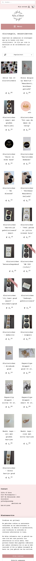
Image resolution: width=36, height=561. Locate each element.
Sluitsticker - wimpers (27, 333)
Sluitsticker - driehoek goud (9, 366)
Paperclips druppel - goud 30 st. (27, 366)
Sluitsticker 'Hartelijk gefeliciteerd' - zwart (9, 229)
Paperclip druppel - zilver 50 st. (9, 400)
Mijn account (24, 7)
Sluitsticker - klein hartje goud (9, 471)
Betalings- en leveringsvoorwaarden (14, 521)
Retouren (4, 523)
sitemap (25, 554)
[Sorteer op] (18, 54)
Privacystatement (7, 532)
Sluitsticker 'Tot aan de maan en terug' (27, 122)
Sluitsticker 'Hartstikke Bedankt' (27, 157)
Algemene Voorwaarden (8, 530)
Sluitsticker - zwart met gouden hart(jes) (9, 122)
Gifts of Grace (6, 536)
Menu (18, 27)
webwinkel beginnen (9, 557)
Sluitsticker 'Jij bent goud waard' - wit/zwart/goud (9, 300)
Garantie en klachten (8, 525)
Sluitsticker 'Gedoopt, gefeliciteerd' (27, 298)
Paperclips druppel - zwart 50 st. (27, 400)
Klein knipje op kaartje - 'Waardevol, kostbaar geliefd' (27, 83)
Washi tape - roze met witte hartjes (27, 434)
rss (31, 554)
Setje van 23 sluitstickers (9, 79)
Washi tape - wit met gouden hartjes (9, 435)
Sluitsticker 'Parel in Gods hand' (9, 157)
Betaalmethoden (6, 528)
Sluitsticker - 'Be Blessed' (9, 191)
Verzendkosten (6, 519)
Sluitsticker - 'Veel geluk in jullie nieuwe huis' (27, 229)
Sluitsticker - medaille (9, 333)
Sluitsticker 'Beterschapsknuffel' (12, 263)
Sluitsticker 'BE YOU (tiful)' (27, 264)
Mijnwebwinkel (28, 557)
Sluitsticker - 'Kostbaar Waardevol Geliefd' (27, 192)
